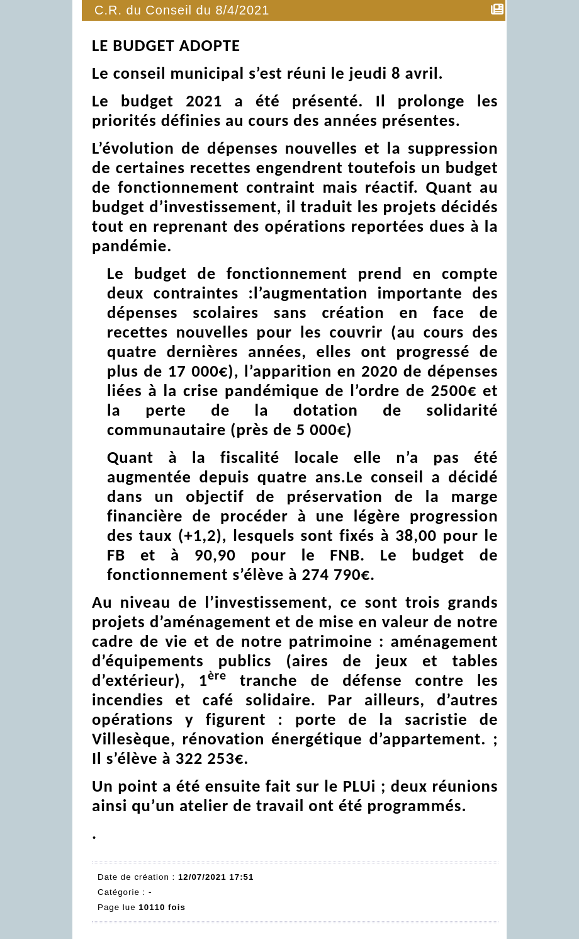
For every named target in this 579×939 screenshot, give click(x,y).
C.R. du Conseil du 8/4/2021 (182, 10)
